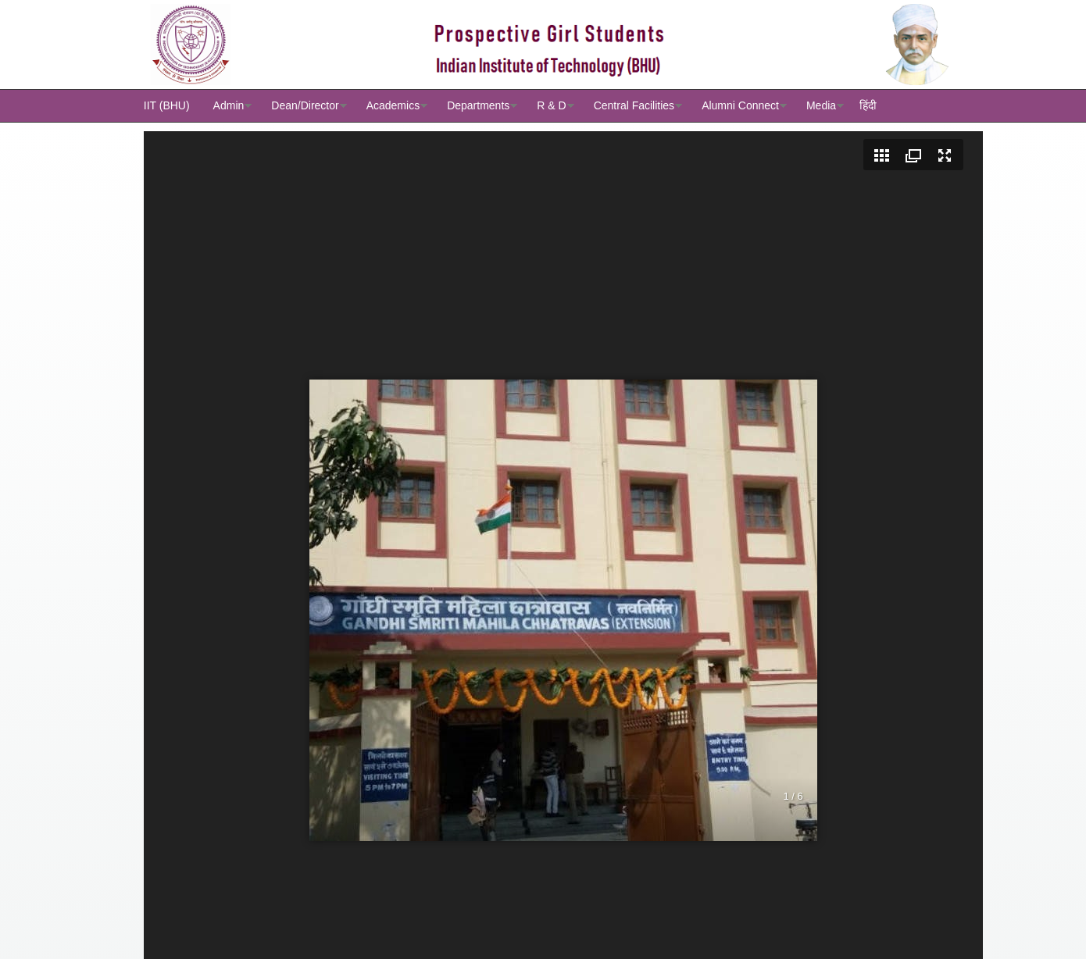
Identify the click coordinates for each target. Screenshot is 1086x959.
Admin (229, 105)
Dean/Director (304, 105)
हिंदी (868, 105)
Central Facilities (634, 105)
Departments (478, 105)
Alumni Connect (740, 105)
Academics (393, 105)
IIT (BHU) (167, 105)
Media (821, 105)
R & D (551, 105)
